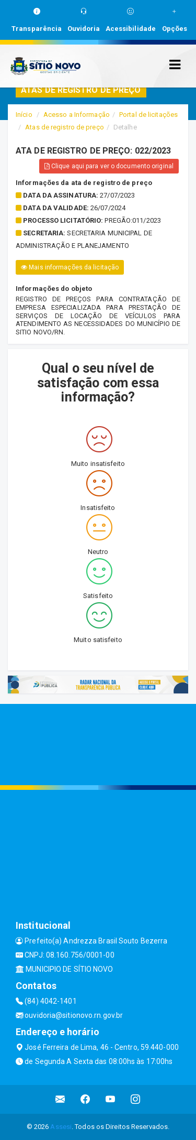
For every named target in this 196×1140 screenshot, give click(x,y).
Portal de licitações (148, 114)
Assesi (61, 1127)
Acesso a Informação (76, 114)
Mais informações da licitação (70, 267)
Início (24, 114)
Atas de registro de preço (64, 127)
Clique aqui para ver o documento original (109, 166)
